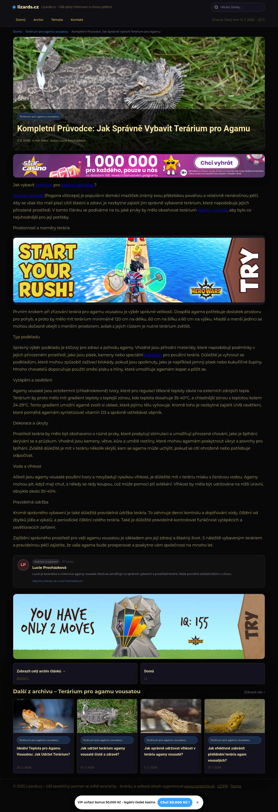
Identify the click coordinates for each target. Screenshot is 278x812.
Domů (21, 20)
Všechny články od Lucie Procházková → (57, 581)
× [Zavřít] (197, 802)
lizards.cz (28, 7)
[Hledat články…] (241, 7)
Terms (235, 786)
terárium (44, 185)
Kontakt (77, 20)
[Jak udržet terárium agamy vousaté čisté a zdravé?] (107, 736)
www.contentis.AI (199, 786)
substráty (153, 355)
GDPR (222, 786)
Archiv (38, 20)
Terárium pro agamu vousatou (46, 31)
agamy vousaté (212, 210)
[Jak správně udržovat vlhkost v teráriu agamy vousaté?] (171, 736)
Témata (57, 20)
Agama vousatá (28, 195)
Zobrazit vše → (254, 692)
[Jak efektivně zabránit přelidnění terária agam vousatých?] (235, 736)
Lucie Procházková (49, 568)
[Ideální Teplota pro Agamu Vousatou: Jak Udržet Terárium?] (43, 736)
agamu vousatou (77, 185)
